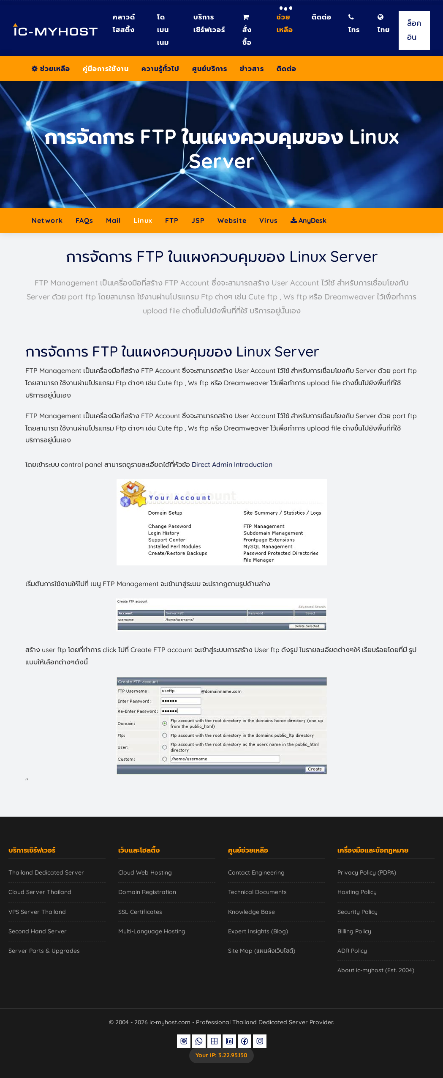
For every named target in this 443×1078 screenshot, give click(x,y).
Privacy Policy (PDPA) (366, 872)
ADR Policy (352, 951)
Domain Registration (147, 892)
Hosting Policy (357, 892)
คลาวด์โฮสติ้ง (124, 23)
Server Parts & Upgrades (44, 951)
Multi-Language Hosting (151, 931)
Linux (142, 220)
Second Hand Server (37, 931)
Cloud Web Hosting (145, 872)
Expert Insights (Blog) (258, 931)
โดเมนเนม (163, 30)
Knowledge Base (251, 912)
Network (47, 220)
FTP (172, 220)
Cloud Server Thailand (39, 892)
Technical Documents (257, 892)
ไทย (384, 24)
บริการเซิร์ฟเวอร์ (209, 23)
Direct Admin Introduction (232, 464)
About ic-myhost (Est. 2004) (375, 970)
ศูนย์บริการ (209, 68)
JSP (198, 220)
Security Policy (357, 912)
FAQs (84, 220)
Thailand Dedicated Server (46, 872)
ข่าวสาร (252, 68)
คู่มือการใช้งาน (106, 68)
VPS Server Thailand (37, 912)
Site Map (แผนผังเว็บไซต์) (261, 951)
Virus (268, 220)
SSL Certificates (140, 912)
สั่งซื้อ (247, 30)
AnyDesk (308, 220)
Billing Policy (354, 931)
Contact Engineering (256, 872)
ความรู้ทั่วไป (160, 68)
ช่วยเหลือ (285, 23)
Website (232, 220)
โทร (354, 24)
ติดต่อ (322, 17)
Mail (113, 220)
